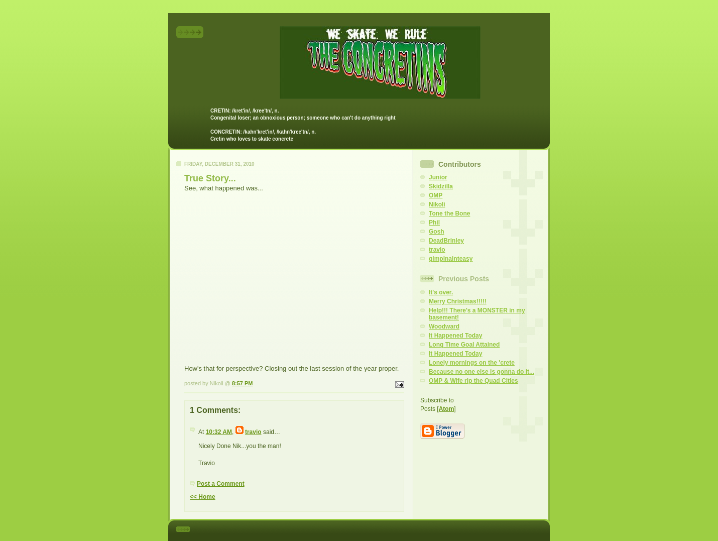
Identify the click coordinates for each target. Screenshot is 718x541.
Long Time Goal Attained (464, 344)
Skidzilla (441, 186)
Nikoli (437, 204)
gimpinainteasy (450, 258)
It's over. (441, 292)
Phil (434, 222)
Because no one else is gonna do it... (481, 371)
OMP (435, 195)
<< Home (202, 496)
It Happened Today (455, 335)
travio (253, 432)
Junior (438, 177)
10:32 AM (219, 432)
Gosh (436, 231)
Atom (446, 408)
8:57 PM (242, 383)
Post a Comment (221, 483)
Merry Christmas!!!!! (458, 301)
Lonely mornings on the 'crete (472, 362)
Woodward (444, 326)
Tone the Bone (449, 213)
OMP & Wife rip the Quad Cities (473, 380)
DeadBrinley (446, 240)
